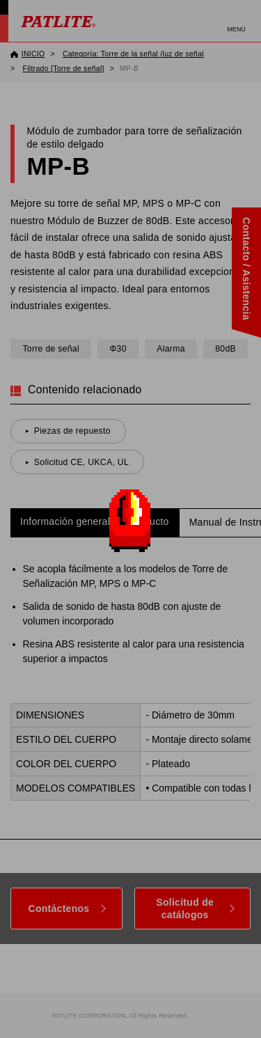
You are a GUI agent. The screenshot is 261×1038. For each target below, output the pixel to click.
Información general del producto (94, 521)
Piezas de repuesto (72, 431)
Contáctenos (59, 908)
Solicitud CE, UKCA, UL (81, 462)
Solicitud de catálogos (185, 909)
